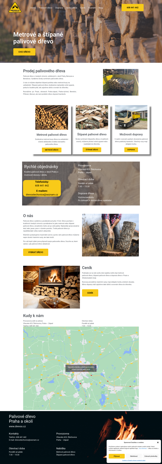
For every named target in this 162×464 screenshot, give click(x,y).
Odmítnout (134, 456)
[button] (158, 442)
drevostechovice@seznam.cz (27, 440)
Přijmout (117, 456)
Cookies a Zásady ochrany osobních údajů (133, 460)
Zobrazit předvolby (150, 456)
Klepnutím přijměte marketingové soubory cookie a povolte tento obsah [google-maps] (81, 368)
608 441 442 (21, 437)
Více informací (143, 448)
